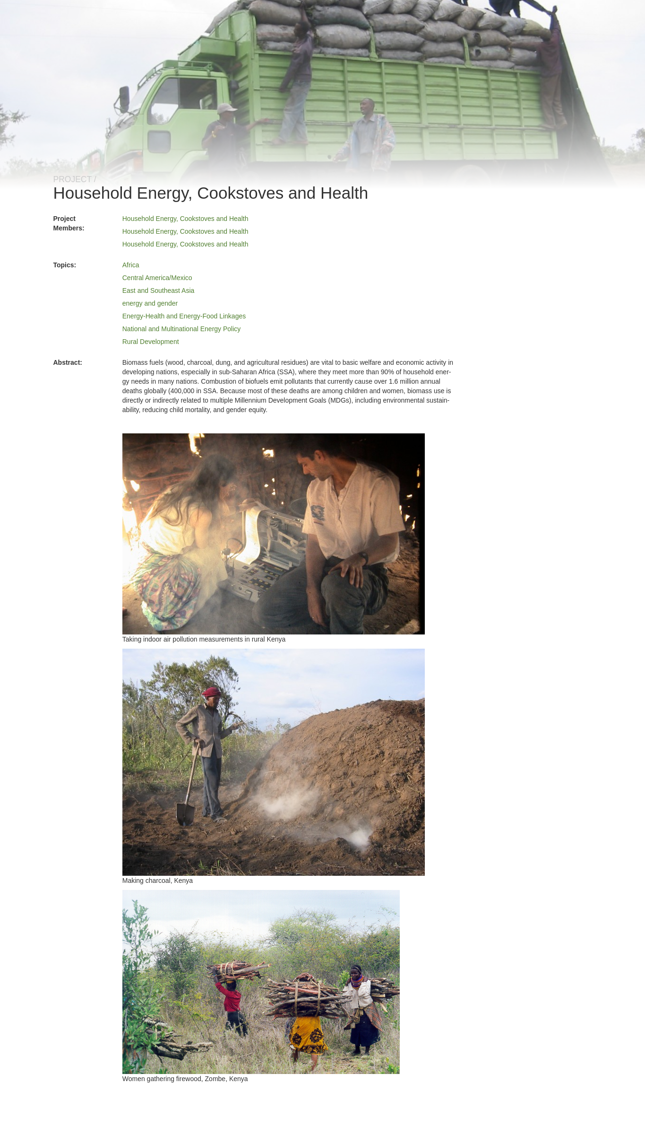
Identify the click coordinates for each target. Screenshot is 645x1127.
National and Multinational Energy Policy (181, 329)
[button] (273, 533)
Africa (130, 265)
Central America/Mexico (157, 278)
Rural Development (150, 341)
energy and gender (150, 303)
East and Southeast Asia (158, 290)
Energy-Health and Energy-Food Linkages (184, 316)
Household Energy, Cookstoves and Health (185, 218)
